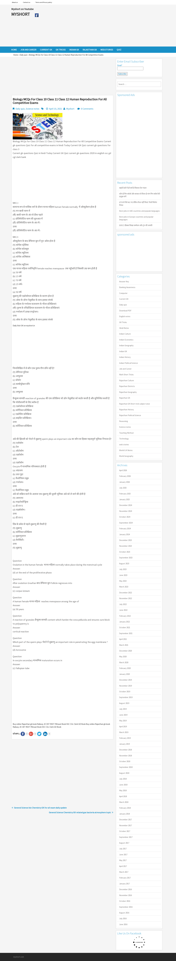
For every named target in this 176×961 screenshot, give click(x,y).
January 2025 (124, 499)
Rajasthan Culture (126, 380)
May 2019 (123, 720)
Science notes (32, 108)
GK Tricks (123, 322)
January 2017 (124, 883)
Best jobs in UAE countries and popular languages (139, 211)
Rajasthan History (126, 409)
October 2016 (124, 901)
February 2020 (125, 668)
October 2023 (124, 552)
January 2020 (124, 674)
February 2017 (125, 877)
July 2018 (123, 779)
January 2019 (124, 744)
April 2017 (123, 866)
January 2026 (124, 482)
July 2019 (123, 709)
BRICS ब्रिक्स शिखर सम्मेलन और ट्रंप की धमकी (135, 225)
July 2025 (123, 488)
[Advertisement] (102, 25)
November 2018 (125, 755)
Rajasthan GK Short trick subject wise (134, 404)
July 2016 (123, 918)
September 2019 (125, 697)
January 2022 (124, 621)
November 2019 (125, 686)
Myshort (70, 108)
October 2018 (124, 761)
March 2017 (123, 872)
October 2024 (124, 517)
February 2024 (125, 528)
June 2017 (123, 854)
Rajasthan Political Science (130, 415)
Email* (130, 67)
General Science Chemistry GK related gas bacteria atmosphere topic (80, 812)
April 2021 (123, 639)
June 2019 (123, 715)
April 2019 (123, 726)
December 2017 (125, 819)
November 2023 (125, 546)
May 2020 (123, 656)
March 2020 (123, 662)
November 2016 (125, 895)
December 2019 (125, 680)
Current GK (123, 299)
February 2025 (125, 493)
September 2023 (125, 557)
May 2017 (123, 860)
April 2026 (123, 470)
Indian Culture (125, 334)
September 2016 (125, 907)
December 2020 (125, 651)
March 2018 (123, 802)
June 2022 (123, 610)
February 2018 (125, 808)
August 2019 (124, 703)
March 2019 (123, 732)
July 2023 (123, 569)
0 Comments (87, 108)
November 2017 (125, 825)
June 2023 (123, 575)
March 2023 (123, 586)
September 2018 (125, 767)
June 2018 (123, 784)
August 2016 (124, 912)
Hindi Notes (124, 328)
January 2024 (124, 534)
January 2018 (124, 814)
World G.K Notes (126, 450)
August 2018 (124, 773)
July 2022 (123, 604)
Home (15, 55)
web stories (124, 444)
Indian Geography (126, 345)
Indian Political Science (128, 363)
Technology (124, 438)
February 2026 (125, 476)
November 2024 (125, 511)
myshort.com (18, 957)
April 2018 (123, 796)
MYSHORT (21, 14)
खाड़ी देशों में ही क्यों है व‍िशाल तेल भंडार (132, 188)
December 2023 (125, 540)
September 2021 (125, 633)
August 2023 (124, 563)
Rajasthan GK (124, 398)
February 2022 (125, 616)
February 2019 (125, 738)
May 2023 (123, 581)
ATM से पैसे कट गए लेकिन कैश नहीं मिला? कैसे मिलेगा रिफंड (138, 203)
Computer (123, 293)
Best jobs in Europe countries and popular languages (136, 218)
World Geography (126, 456)
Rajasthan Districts (127, 386)
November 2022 (125, 598)
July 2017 (123, 848)
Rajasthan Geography (128, 392)
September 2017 (125, 837)
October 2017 (124, 831)
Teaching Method (126, 433)
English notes (124, 316)
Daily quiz (23, 55)
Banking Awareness (127, 287)
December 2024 (125, 505)
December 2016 (125, 889)
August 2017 (124, 843)
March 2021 (123, 645)
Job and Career (125, 369)
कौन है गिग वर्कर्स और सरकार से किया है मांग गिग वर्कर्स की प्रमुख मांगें (139, 195)
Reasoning (123, 421)
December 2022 (125, 592)
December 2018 (125, 749)
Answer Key (124, 281)
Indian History (125, 357)
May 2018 (123, 790)
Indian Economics (126, 339)
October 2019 (124, 691)
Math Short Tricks (126, 374)
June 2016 (123, 924)
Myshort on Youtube (22, 9)
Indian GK (123, 351)
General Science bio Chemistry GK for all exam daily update (40, 807)
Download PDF (125, 310)
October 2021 (124, 627)
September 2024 (125, 523)
